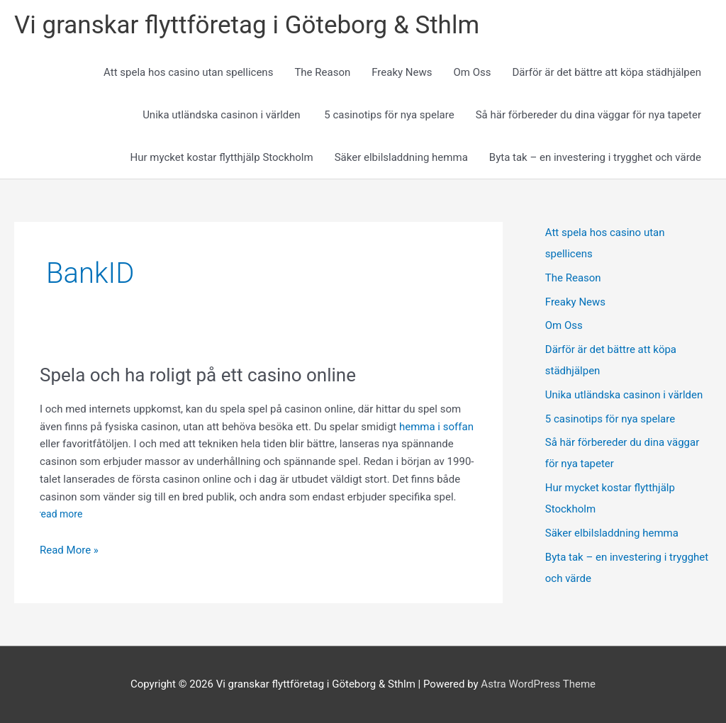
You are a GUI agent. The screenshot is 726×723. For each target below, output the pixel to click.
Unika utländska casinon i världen (223, 114)
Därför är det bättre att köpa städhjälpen (606, 72)
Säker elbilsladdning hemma (401, 157)
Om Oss (472, 72)
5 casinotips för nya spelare (389, 114)
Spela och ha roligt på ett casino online (200, 375)
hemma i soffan (436, 426)
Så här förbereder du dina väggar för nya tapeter (588, 114)
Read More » (69, 550)
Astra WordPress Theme (538, 684)
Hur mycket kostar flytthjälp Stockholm (221, 157)
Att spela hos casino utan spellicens (188, 72)
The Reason (322, 72)
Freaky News (402, 72)
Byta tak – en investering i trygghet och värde (595, 157)
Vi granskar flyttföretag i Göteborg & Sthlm (246, 25)
